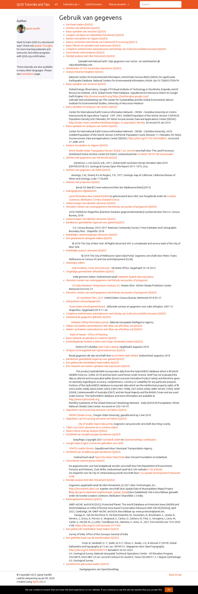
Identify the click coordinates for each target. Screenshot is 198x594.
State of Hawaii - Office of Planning (89, 334)
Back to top (175, 574)
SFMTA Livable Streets (81, 448)
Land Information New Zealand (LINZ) (89, 196)
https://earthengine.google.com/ (130, 96)
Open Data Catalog (108, 346)
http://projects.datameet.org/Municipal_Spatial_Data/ (99, 492)
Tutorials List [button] (71, 4)
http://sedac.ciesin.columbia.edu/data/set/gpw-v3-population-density (107, 122)
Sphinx (36, 581)
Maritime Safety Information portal (89, 322)
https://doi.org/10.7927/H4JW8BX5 (147, 138)
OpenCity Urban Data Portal (110, 457)
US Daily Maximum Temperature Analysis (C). (96, 285)
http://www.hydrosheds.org (84, 399)
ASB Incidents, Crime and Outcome (91, 268)
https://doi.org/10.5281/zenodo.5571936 (97, 525)
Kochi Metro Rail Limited (125, 355)
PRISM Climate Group (80, 415)
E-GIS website (154, 469)
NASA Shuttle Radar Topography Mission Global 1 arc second (102, 150)
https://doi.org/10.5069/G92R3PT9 (88, 550)
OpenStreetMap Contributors (140, 439)
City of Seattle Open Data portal (95, 424)
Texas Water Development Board (87, 306)
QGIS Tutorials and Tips (33, 4)
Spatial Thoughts (43, 45)
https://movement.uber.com (84, 488)
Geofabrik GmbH (111, 439)
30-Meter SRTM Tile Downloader (155, 154)
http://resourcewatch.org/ (98, 96)
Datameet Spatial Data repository (135, 276)
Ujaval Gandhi (28, 28)
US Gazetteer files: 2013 (90, 297)
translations (27, 74)
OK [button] (168, 590)
